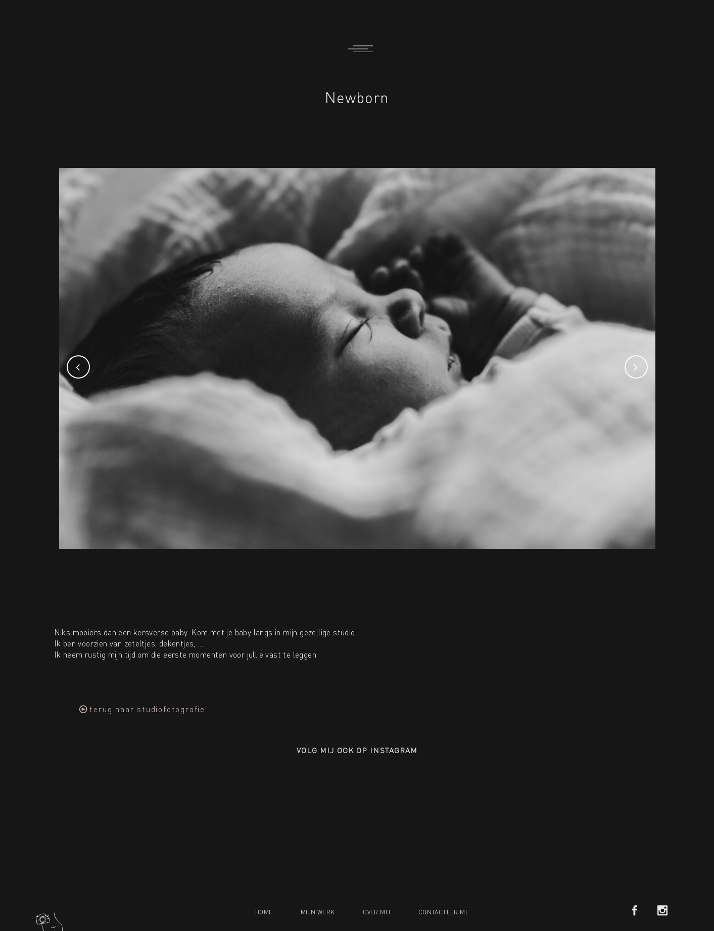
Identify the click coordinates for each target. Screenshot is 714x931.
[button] (142, 709)
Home (264, 912)
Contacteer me (443, 912)
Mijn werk (318, 912)
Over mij (376, 912)
